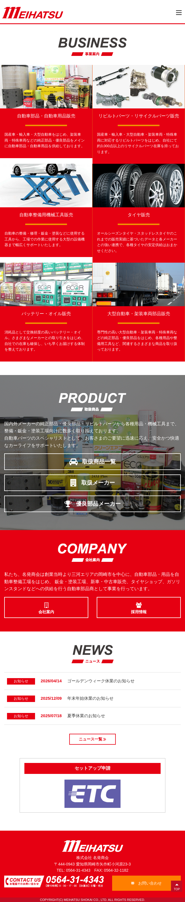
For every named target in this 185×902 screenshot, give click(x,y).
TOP (177, 889)
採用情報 (139, 607)
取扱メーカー (92, 482)
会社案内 (46, 607)
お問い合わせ (146, 883)
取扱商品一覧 (92, 461)
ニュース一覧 (93, 739)
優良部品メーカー (92, 503)
